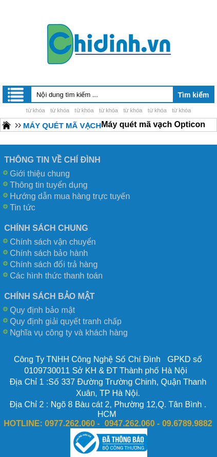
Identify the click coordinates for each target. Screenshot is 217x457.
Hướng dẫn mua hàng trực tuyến (70, 196)
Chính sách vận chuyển (52, 241)
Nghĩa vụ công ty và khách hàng (69, 332)
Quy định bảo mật (42, 310)
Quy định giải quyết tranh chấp (66, 321)
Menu (16, 94)
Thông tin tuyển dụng (49, 185)
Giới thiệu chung (40, 173)
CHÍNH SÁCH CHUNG (46, 228)
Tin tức (22, 207)
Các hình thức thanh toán (56, 275)
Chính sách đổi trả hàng (53, 264)
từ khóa (35, 110)
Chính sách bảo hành (49, 253)
